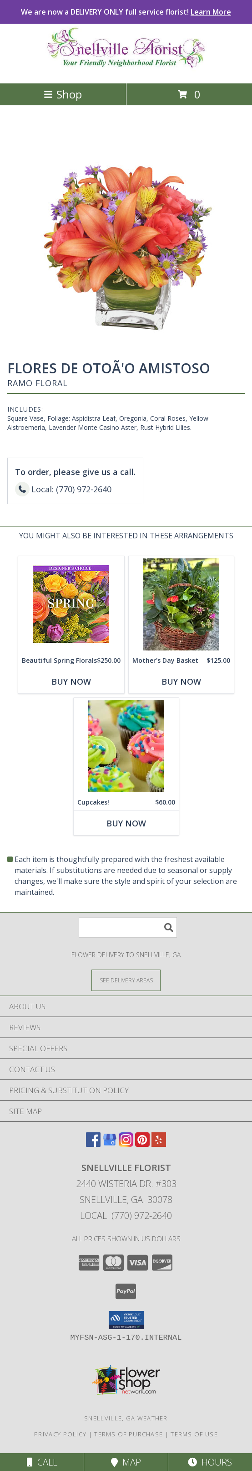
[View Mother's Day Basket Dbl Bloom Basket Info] (181, 604)
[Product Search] (128, 927)
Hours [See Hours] (210, 1462)
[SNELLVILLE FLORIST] (126, 70)
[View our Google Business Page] (109, 1144)
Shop (63, 94)
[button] (126, 1320)
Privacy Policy (60, 1434)
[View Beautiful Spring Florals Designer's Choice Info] (71, 604)
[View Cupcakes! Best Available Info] (126, 746)
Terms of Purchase (128, 1434)
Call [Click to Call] (42, 1462)
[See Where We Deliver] (126, 980)
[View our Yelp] (158, 1144)
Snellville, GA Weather (126, 1418)
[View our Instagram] (126, 1144)
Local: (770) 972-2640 (126, 1215)
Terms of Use (194, 1434)
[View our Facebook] (93, 1144)
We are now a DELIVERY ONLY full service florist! (126, 12)
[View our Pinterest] (142, 1144)
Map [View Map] (126, 1462)
